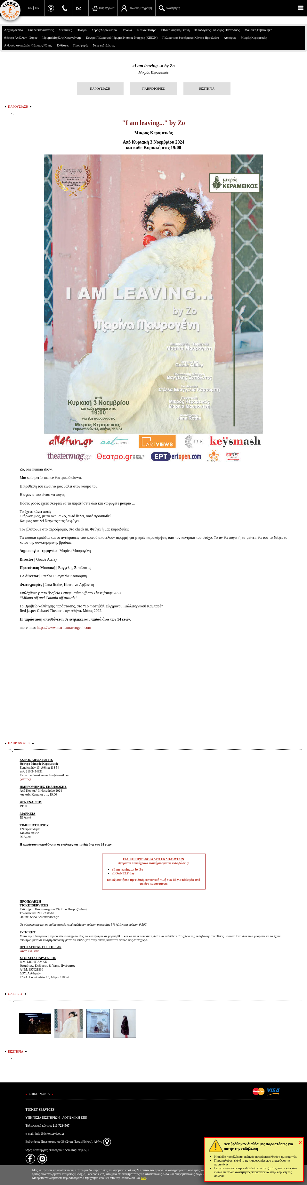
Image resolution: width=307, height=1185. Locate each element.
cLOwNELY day (123, 873)
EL (30, 8)
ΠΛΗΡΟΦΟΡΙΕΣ (153, 88)
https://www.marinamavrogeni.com (64, 627)
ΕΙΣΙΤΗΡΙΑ (206, 88)
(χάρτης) (25, 779)
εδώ (143, 1178)
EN (37, 8)
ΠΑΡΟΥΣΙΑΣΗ (100, 88)
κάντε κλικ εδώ (29, 951)
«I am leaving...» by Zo (153, 65)
